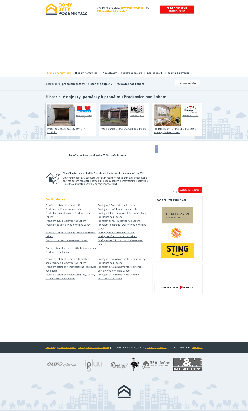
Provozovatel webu (67, 347)
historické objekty (100, 84)
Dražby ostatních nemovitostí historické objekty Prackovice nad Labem (71, 250)
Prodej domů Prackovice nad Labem (65, 209)
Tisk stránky (51, 347)
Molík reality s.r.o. (137, 110)
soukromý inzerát (177, 9)
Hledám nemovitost (87, 72)
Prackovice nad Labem (129, 84)
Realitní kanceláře (131, 72)
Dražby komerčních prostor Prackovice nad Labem (120, 242)
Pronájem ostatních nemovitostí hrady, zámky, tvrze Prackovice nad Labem (70, 276)
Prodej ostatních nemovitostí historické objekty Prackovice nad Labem (123, 214)
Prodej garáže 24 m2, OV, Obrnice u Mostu (123, 128)
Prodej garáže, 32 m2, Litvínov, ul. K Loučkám (66, 130)
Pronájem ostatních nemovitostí (63, 205)
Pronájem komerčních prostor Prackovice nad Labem (122, 226)
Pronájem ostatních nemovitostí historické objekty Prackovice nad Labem (120, 268)
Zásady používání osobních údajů (93, 347)
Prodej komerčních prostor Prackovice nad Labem (68, 214)
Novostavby (110, 72)
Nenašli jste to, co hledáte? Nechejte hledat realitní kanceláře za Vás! (104, 173)
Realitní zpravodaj (178, 72)
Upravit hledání (188, 83)
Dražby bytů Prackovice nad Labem (116, 232)
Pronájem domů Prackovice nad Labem (119, 220)
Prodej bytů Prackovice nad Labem (116, 205)
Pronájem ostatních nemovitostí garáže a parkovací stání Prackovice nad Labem (67, 260)
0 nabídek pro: (53, 83)
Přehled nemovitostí (59, 72)
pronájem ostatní (73, 84)
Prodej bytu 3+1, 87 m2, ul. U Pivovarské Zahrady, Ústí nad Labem (175, 130)
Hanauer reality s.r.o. (190, 110)
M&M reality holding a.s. (84, 111)
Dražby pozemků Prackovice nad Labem (67, 240)
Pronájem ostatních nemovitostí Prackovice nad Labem (71, 234)
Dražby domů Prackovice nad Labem (117, 236)
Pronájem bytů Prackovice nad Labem (66, 220)
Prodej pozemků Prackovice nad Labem (119, 209)
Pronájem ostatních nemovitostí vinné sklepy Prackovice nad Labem (121, 260)
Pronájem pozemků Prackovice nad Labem (68, 224)
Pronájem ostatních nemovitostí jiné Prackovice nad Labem (71, 268)
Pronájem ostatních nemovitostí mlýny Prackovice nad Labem (118, 276)
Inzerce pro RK (155, 72)
